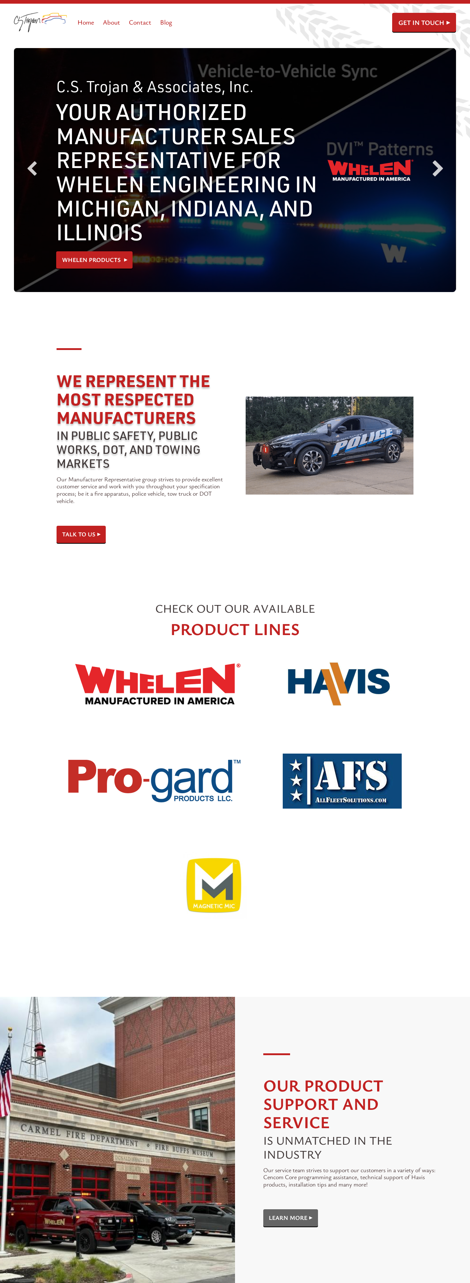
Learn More (288, 1218)
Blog (166, 22)
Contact (140, 22)
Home (85, 22)
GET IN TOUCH (421, 22)
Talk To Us (78, 534)
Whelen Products (92, 260)
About (111, 22)
